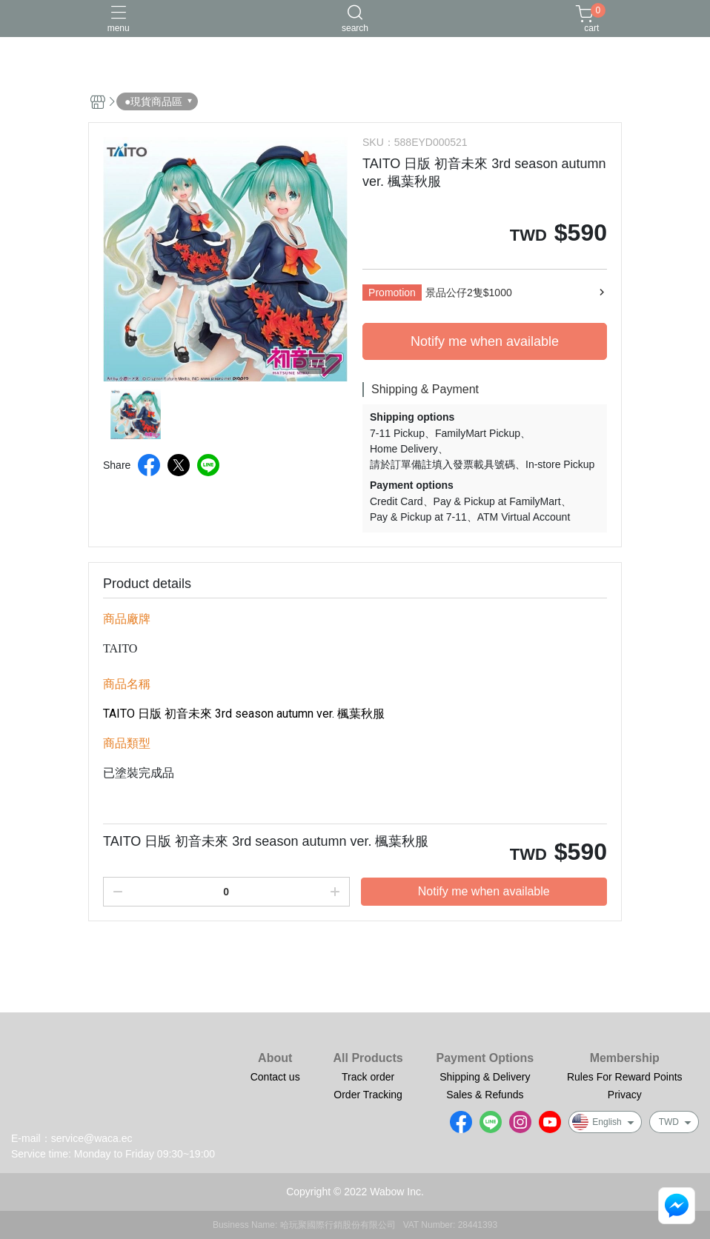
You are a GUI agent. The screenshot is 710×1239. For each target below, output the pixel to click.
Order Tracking (368, 1094)
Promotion (392, 292)
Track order (368, 1077)
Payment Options (485, 1058)
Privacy (625, 1094)
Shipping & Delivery (484, 1077)
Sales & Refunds (484, 1094)
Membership (625, 1058)
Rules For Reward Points (625, 1077)
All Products (367, 1058)
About (275, 1058)
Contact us (275, 1077)
